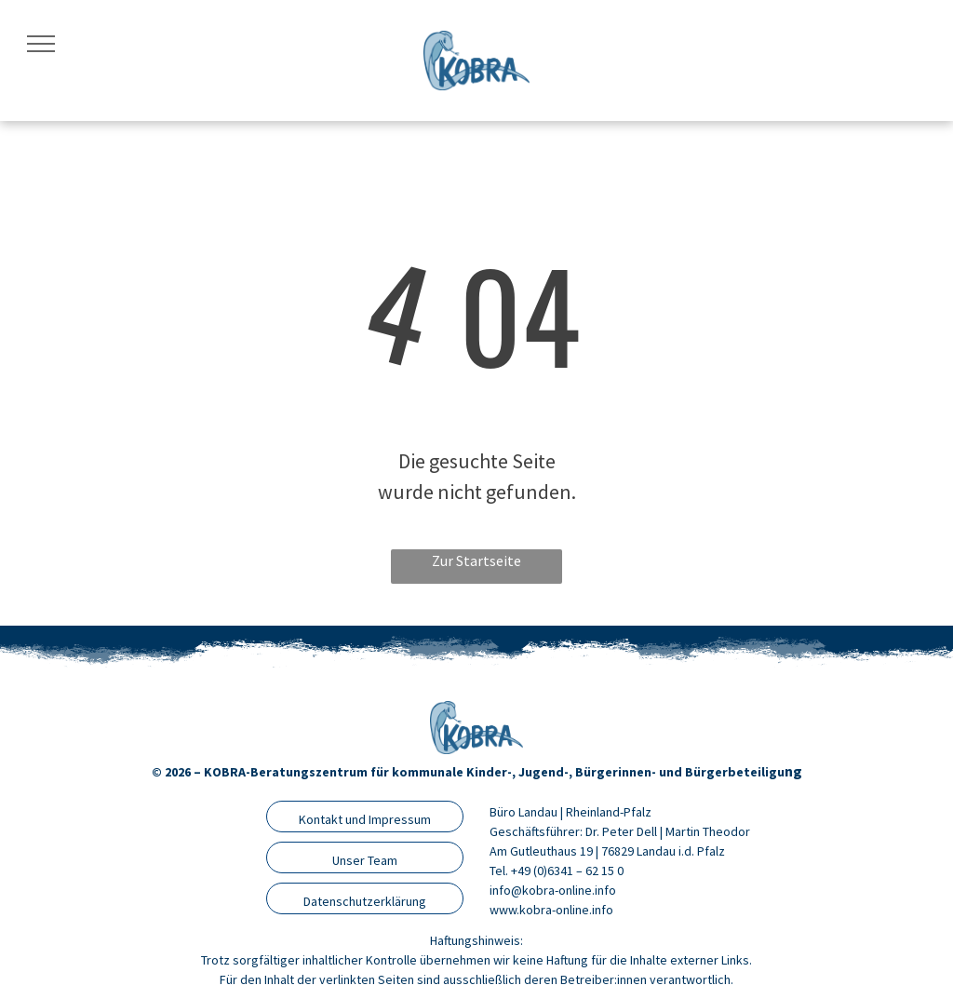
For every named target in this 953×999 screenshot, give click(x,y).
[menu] (41, 44)
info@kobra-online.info (553, 890)
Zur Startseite (476, 560)
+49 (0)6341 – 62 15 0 (567, 870)
